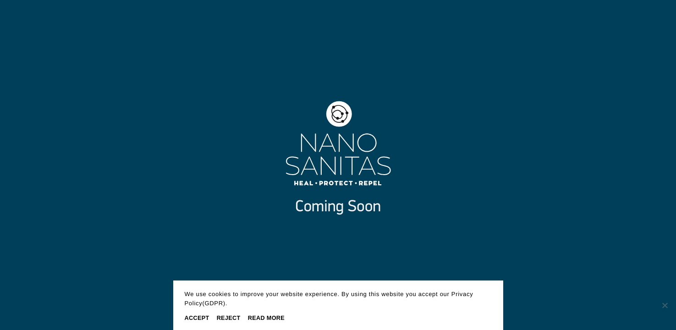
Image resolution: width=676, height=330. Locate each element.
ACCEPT (197, 318)
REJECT (229, 318)
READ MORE (266, 318)
